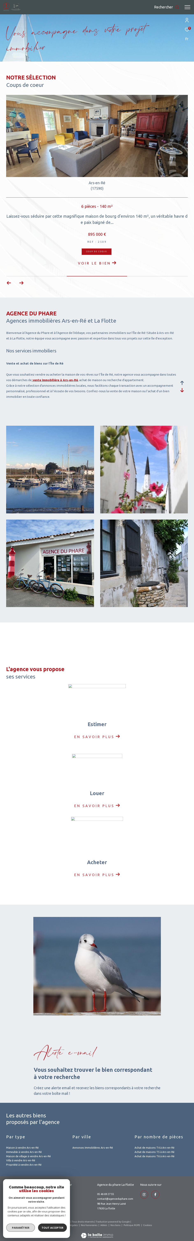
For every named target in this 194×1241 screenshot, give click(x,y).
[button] (21, 283)
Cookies (147, 1225)
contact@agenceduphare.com (115, 1198)
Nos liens (115, 1225)
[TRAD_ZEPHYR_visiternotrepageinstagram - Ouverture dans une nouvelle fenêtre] (144, 1194)
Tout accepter (52, 1227)
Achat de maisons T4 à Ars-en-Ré (154, 1147)
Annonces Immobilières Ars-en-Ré (92, 1147)
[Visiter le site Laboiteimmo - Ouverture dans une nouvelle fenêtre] (97, 1233)
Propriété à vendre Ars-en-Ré (24, 1164)
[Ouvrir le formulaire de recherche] (166, 7)
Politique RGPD (132, 1225)
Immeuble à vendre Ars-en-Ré (24, 1151)
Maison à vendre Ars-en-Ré (22, 1147)
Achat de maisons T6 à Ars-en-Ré (154, 1156)
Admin (104, 1225)
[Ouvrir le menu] (187, 7)
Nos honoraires (89, 1225)
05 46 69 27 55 (105, 1194)
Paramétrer (20, 1227)
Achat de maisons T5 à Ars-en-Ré (154, 1151)
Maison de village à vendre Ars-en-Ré (28, 1156)
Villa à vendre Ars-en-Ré (20, 1160)
